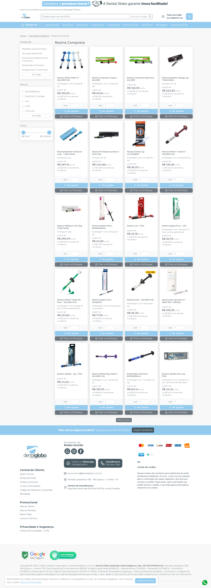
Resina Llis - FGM (135, 226)
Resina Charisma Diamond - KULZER (141, 79)
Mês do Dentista (28, 510)
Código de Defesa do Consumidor (36, 490)
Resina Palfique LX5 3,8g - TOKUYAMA (70, 227)
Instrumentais (130, 25)
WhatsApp (68, 10)
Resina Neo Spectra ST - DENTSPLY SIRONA (174, 301)
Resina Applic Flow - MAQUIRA (102, 301)
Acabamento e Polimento (35, 70)
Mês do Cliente (27, 506)
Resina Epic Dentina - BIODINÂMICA (138, 375)
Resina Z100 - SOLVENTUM (140, 300)
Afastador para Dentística (34, 49)
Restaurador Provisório (33, 65)
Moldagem (162, 25)
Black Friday (26, 514)
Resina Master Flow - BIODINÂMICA (102, 227)
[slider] (23, 133)
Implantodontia (179, 25)
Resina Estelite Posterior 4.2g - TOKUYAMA (69, 153)
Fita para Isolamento (32, 53)
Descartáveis (52, 25)
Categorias (31, 25)
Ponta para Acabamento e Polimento (35, 59)
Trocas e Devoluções (30, 486)
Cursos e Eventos (54, 10)
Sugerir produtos (143, 430)
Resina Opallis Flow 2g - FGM (174, 375)
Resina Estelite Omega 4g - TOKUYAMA (176, 79)
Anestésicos (113, 25)
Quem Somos (26, 10)
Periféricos (147, 25)
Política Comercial (29, 482)
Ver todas (36, 74)
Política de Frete (28, 478)
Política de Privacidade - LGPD (34, 531)
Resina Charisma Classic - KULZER (105, 79)
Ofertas (77, 10)
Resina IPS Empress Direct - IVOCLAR (106, 153)
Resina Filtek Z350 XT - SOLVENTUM (68, 79)
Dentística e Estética (39, 36)
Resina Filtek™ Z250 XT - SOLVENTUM (174, 153)
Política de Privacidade (30, 582)
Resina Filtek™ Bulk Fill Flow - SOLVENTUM (69, 301)
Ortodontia (82, 25)
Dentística (67, 25)
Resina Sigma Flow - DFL (174, 226)
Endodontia (98, 25)
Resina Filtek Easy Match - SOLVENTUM (105, 375)
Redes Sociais (40, 10)
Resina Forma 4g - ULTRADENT (136, 153)
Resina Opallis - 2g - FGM (69, 374)
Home (23, 36)
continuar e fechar (145, 581)
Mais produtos (124, 420)
